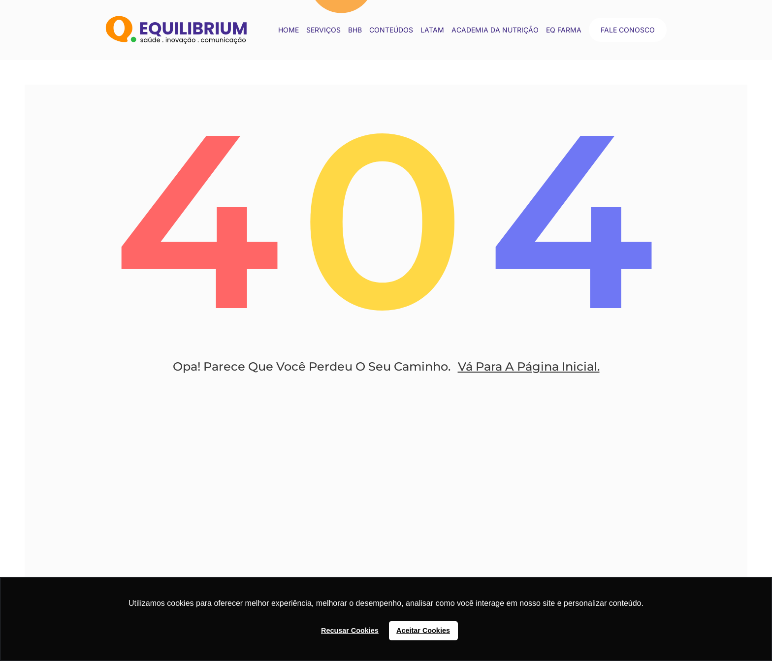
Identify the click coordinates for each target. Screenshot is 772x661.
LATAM (432, 30)
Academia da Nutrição (495, 30)
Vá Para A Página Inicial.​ (529, 366)
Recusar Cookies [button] (350, 630)
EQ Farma (563, 30)
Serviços (323, 30)
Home (288, 30)
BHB (355, 30)
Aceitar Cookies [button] (423, 630)
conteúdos (391, 30)
